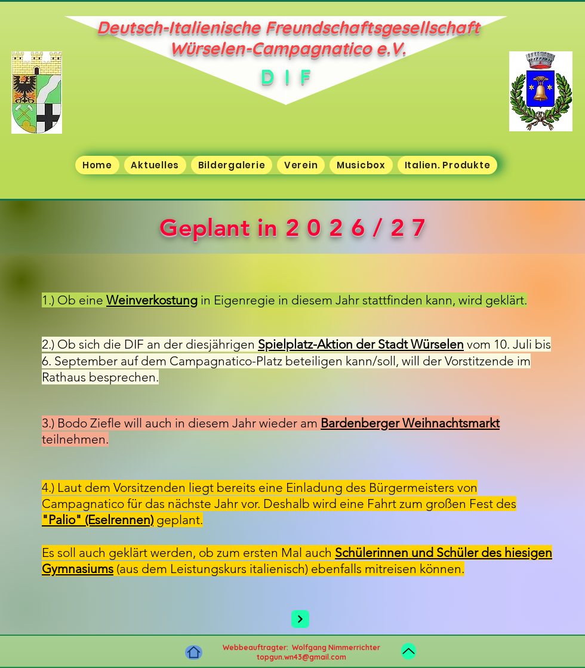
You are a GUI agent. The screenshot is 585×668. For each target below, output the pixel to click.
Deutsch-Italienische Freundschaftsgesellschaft (288, 27)
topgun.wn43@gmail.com (301, 656)
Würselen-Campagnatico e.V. (288, 48)
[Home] (193, 652)
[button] (155, 165)
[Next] (300, 619)
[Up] (408, 651)
